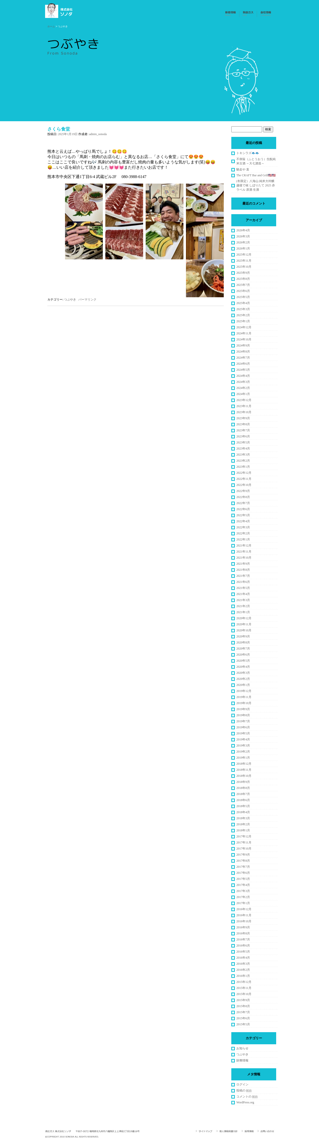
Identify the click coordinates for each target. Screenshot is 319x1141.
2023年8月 (243, 424)
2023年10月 (243, 412)
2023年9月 (243, 418)
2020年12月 (243, 618)
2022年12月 (243, 473)
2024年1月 (243, 394)
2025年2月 (243, 315)
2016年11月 (243, 915)
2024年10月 (243, 339)
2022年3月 (243, 527)
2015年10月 (243, 994)
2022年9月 (243, 491)
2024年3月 (243, 382)
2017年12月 (243, 836)
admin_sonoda (98, 134)
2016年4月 (243, 957)
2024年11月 (243, 333)
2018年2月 (243, 824)
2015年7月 (243, 1012)
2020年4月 (243, 666)
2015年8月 (243, 1006)
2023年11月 (243, 406)
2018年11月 (243, 770)
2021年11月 (243, 551)
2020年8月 (243, 642)
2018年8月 (243, 788)
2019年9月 (243, 709)
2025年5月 (243, 297)
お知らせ (242, 1048)
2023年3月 (243, 454)
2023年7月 (243, 430)
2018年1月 (243, 830)
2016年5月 (243, 951)
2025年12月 (243, 254)
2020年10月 (243, 630)
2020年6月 (243, 654)
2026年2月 (243, 242)
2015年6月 (243, 1018)
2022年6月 (243, 509)
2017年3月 (243, 891)
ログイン (242, 1084)
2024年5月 (243, 369)
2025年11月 (243, 260)
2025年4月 (243, 303)
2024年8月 (243, 351)
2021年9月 (243, 563)
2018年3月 (243, 818)
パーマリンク (87, 299)
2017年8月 (243, 860)
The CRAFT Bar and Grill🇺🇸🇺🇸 (256, 175)
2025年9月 (243, 273)
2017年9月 (243, 854)
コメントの (247, 1096)
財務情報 (242, 1060)
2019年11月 (243, 697)
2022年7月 (243, 503)
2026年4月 (243, 230)
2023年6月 (243, 436)
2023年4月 (243, 448)
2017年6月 (243, 873)
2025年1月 (243, 321)
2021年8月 (243, 570)
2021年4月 (243, 594)
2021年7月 (243, 576)
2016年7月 (243, 939)
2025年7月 (243, 285)
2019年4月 (243, 739)
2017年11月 (243, 842)
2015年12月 (243, 982)
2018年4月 (243, 812)
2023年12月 (243, 400)
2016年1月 (243, 976)
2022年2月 (243, 533)
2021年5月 (243, 588)
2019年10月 (243, 703)
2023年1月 (243, 466)
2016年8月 (243, 933)
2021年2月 (243, 606)
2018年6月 (243, 800)
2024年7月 (243, 357)
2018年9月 (243, 782)
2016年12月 (243, 909)
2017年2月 (243, 897)
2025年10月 (243, 266)
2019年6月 (243, 727)
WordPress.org (245, 1102)
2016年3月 (243, 963)
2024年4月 (243, 376)
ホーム (51, 26)
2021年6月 (243, 582)
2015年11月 (243, 988)
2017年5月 (243, 879)
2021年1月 (243, 612)
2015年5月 (243, 1024)
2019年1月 (243, 757)
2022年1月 (243, 539)
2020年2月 (243, 679)
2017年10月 (243, 848)
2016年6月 (243, 945)
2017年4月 (243, 885)
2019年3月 (243, 745)
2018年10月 (243, 776)
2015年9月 (243, 1000)
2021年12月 (243, 545)
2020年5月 (243, 660)
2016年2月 (243, 970)
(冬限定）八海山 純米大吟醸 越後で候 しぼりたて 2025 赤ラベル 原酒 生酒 (255, 185)
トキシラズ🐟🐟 (247, 153)
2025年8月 (243, 279)
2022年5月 (243, 515)
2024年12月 (243, 327)
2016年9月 (243, 927)
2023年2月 (243, 460)
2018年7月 (243, 794)
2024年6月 (243, 363)
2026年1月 (243, 248)
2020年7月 (243, 648)
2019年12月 (243, 691)
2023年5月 (243, 442)
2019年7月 (243, 721)
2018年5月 (243, 806)
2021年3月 (243, 600)
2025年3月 (243, 309)
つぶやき (70, 299)
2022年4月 (243, 521)
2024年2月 (243, 388)
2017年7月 (243, 867)
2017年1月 (243, 903)
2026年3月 (243, 236)
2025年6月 (243, 291)
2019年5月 (243, 733)
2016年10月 (243, 921)
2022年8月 (243, 497)
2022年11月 (243, 479)
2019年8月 (243, 715)
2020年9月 (243, 636)
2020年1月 (243, 685)
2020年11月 (243, 624)
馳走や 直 (242, 169)
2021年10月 (243, 557)
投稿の (243, 1090)
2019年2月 (243, 751)
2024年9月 (243, 345)
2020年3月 (243, 673)
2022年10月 (243, 485)
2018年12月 (243, 763)
